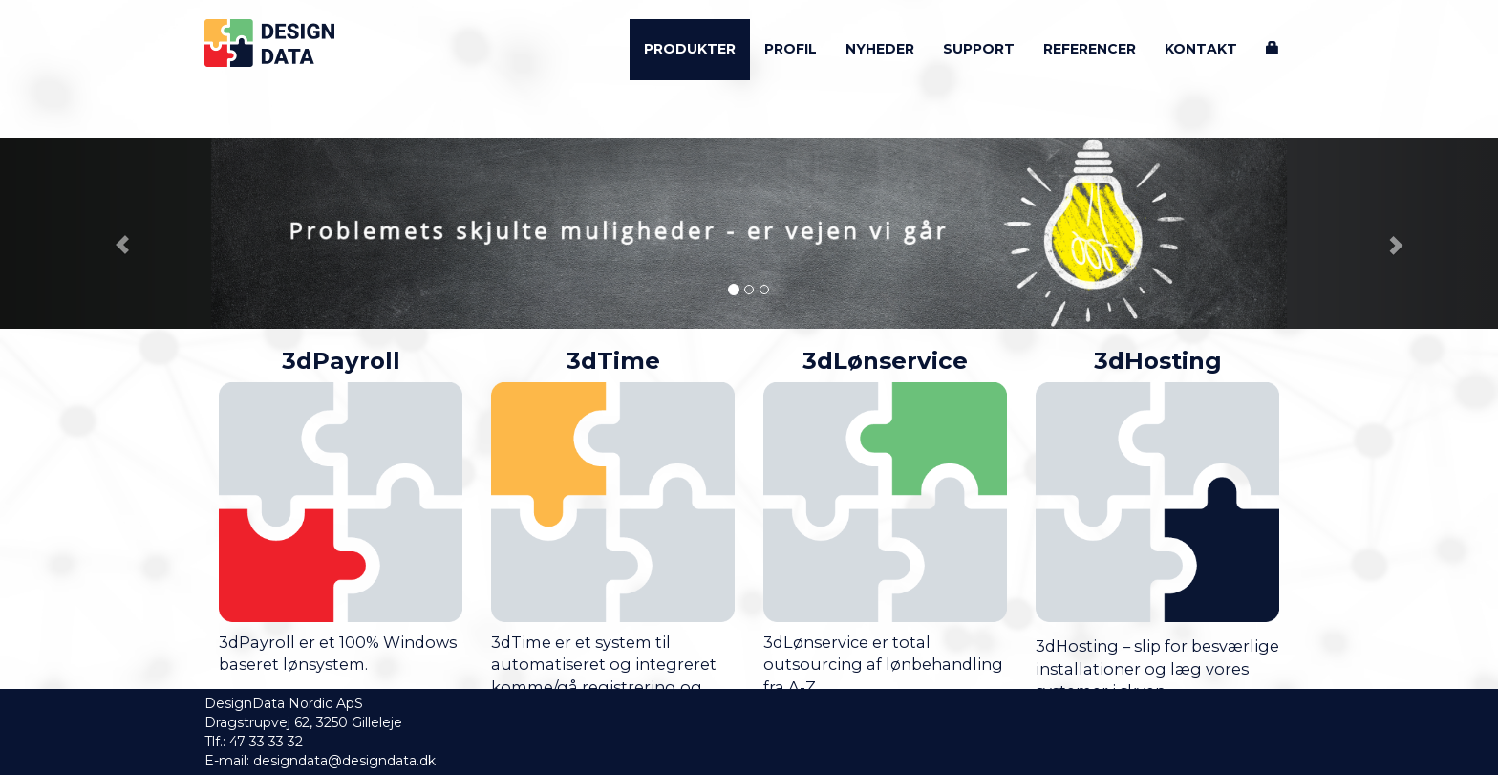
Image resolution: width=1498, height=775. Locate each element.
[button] (112, 233)
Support (979, 48)
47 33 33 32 (266, 741)
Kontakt (1201, 48)
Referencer (1089, 48)
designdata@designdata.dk (344, 760)
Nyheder (879, 48)
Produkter (690, 48)
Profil (790, 48)
